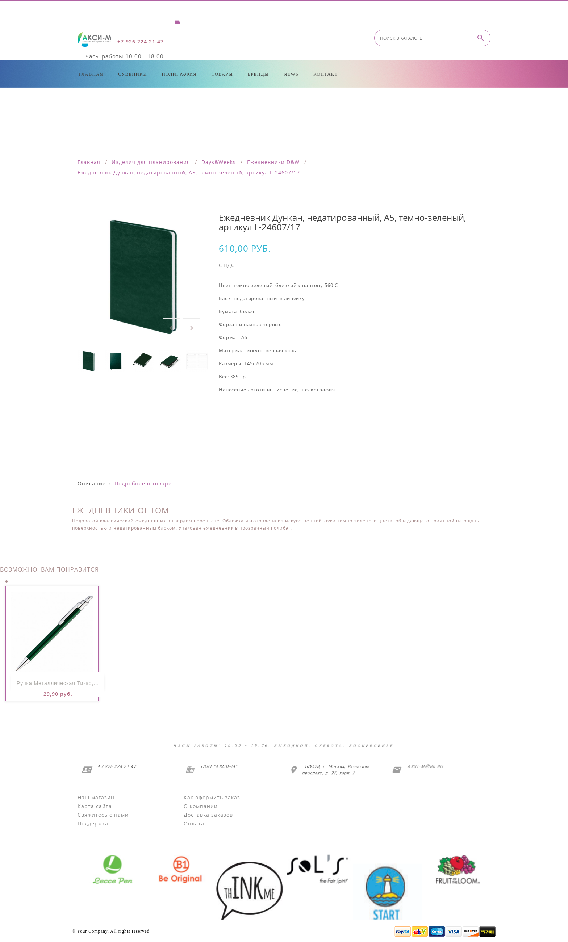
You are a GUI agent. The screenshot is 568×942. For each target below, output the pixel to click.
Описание (92, 483)
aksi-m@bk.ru (425, 766)
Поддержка (93, 823)
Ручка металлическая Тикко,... (58, 683)
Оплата (194, 823)
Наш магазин (96, 797)
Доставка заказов (208, 814)
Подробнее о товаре (143, 483)
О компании (201, 806)
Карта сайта (95, 806)
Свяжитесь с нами (103, 814)
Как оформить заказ (212, 797)
